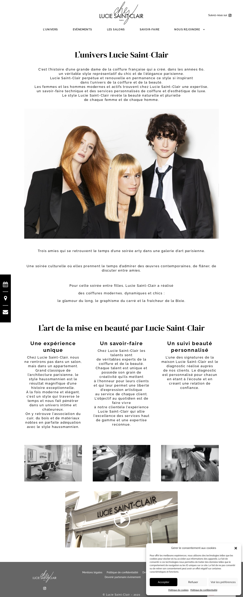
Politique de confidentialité (203, 590)
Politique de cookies (178, 590)
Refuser (193, 582)
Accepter (163, 582)
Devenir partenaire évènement (123, 577)
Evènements (82, 29)
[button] (236, 548)
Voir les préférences (223, 582)
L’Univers (50, 29)
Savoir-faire (150, 29)
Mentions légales (92, 572)
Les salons (116, 29)
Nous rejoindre (187, 29)
